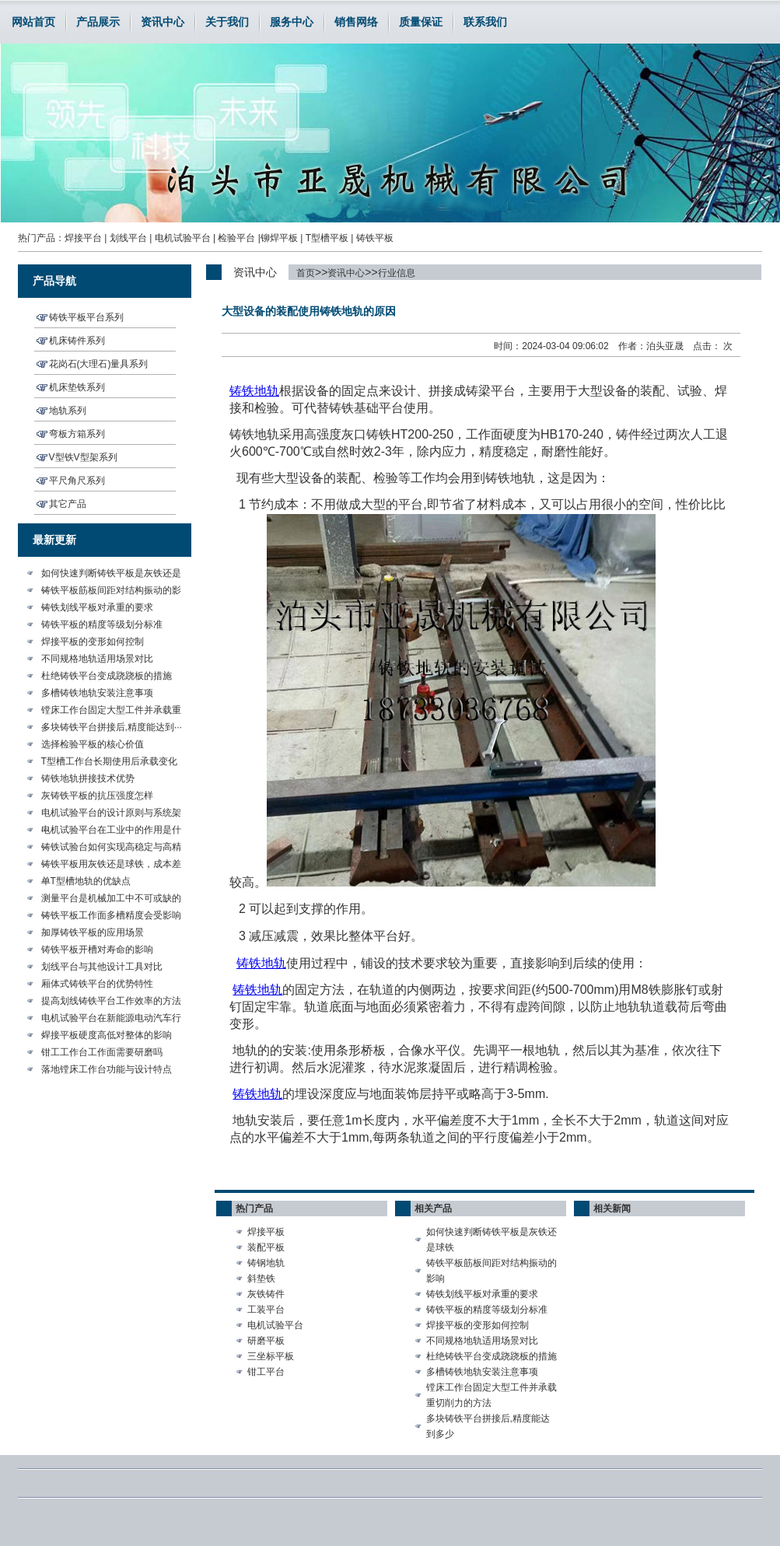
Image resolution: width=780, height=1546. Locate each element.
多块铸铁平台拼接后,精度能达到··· (111, 727)
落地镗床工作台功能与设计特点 (106, 1069)
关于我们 (227, 22)
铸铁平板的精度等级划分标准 (102, 624)
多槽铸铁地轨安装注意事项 (97, 692)
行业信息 (396, 273)
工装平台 (266, 1309)
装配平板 (266, 1247)
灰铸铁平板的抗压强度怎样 (97, 795)
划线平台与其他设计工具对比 (102, 966)
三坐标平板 (270, 1356)
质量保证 (420, 22)
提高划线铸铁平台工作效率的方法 (111, 1000)
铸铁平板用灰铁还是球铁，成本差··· (111, 866)
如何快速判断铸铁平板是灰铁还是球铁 (491, 1239)
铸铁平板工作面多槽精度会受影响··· (111, 917)
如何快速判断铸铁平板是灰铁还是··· (111, 575)
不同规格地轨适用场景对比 (97, 658)
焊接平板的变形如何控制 (92, 641)
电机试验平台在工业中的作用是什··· (111, 831)
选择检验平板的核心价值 (92, 744)
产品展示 (98, 22)
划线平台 (128, 238)
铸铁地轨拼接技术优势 (88, 778)
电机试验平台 (183, 238)
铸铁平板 (374, 238)
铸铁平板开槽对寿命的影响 (97, 949)
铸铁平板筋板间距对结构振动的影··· (111, 592)
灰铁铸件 (266, 1294)
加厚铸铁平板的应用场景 (92, 932)
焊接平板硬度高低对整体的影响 (106, 1035)
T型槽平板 (327, 238)
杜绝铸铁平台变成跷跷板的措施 (106, 675)
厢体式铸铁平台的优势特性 (97, 983)
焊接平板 (266, 1231)
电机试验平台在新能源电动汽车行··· (111, 1020)
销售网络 (356, 22)
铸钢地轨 (266, 1262)
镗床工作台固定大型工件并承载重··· (111, 712)
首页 (305, 273)
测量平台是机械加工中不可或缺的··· (111, 900)
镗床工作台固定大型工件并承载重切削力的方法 (491, 1395)
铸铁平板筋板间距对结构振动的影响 (491, 1270)
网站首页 (33, 22)
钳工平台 (266, 1371)
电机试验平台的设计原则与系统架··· (111, 814)
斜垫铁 (261, 1278)
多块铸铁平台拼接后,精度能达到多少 (488, 1426)
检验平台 (236, 238)
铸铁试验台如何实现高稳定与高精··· (111, 848)
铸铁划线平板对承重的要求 (97, 607)
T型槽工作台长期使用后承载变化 (109, 761)
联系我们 (485, 22)
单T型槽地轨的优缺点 (86, 881)
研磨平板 (266, 1340)
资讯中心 (162, 22)
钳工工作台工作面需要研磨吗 (102, 1052)
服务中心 (291, 22)
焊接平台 (83, 238)
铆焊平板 (279, 238)
